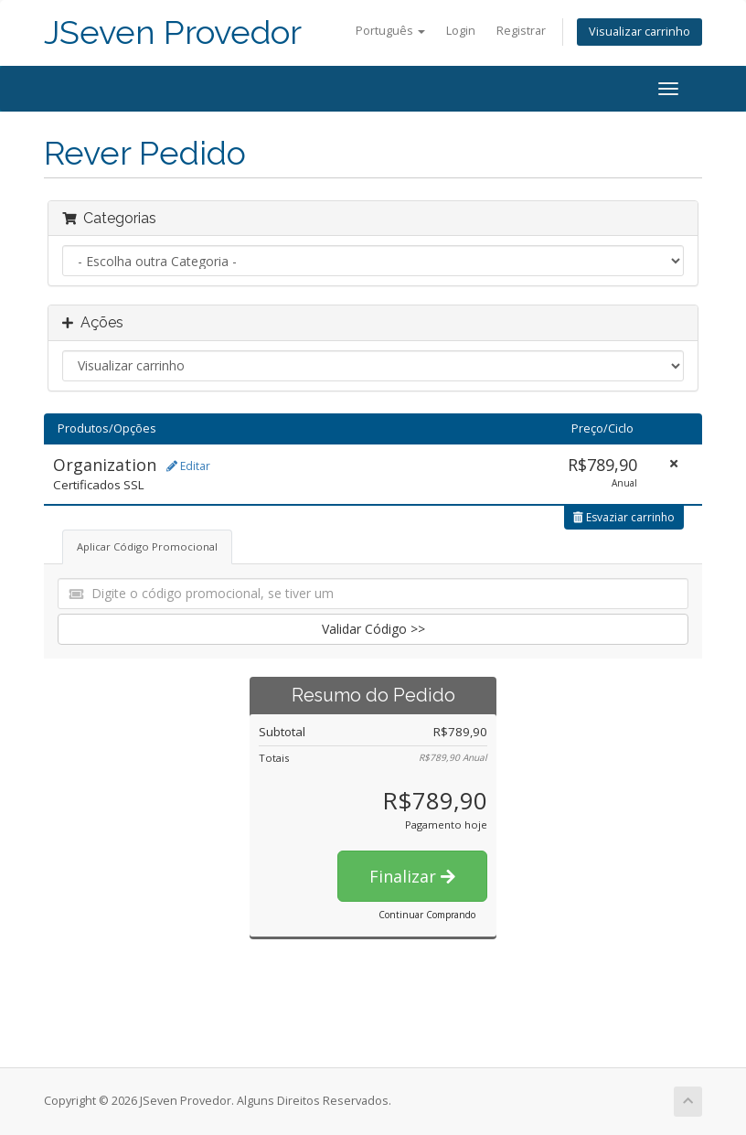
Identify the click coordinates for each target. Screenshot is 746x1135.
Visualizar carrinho (639, 31)
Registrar (521, 30)
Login (460, 30)
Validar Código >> (373, 628)
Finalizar (412, 876)
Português (390, 30)
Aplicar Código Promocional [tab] (147, 546)
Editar (188, 466)
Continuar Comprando (426, 914)
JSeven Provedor (173, 32)
